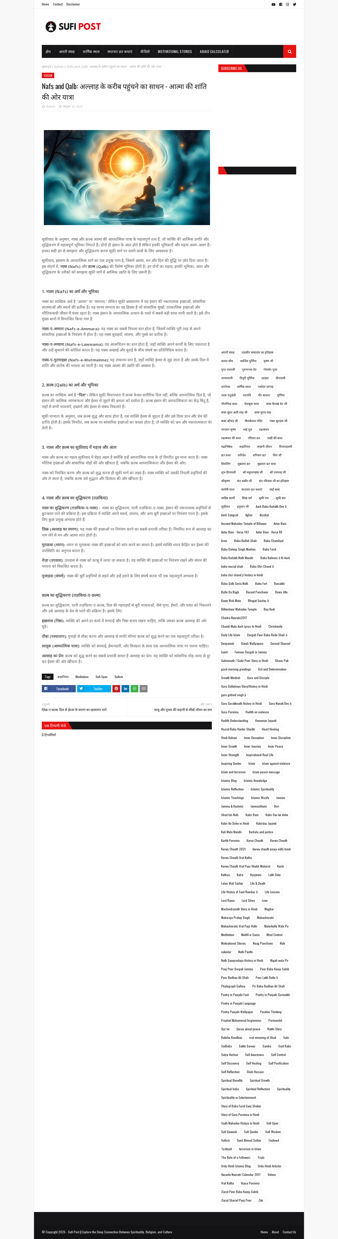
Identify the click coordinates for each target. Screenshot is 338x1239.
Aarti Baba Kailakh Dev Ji (271, 506)
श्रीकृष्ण (225, 480)
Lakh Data (274, 874)
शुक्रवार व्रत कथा (266, 463)
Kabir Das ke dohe (277, 815)
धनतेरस (225, 386)
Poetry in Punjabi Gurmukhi (273, 994)
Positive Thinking (271, 1012)
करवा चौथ (227, 360)
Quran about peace (248, 1029)
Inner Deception (254, 737)
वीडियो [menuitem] (145, 51)
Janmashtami (259, 806)
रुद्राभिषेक (226, 446)
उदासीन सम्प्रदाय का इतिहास (257, 352)
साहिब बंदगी (228, 498)
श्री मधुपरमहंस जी (253, 472)
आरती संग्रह (227, 352)
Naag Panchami (263, 943)
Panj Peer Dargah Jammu (237, 969)
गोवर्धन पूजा (270, 369)
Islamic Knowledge (255, 780)
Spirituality (283, 1089)
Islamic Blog (229, 780)
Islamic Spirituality (262, 789)
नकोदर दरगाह (265, 386)
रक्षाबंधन (264, 429)
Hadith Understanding (234, 720)
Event (224, 652)
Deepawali (227, 643)
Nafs (282, 943)
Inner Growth (229, 746)
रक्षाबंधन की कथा (231, 438)
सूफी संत (281, 498)
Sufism (59, 66)
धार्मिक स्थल (244, 386)
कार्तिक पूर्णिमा (248, 360)
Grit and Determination (272, 669)
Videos (272, 1174)
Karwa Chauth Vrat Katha (236, 857)
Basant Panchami (257, 592)
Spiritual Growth (260, 1080)
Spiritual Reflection (258, 1089)
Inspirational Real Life (259, 755)
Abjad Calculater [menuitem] (214, 51)
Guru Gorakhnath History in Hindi (241, 703)
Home (45, 4)
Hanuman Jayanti (265, 720)
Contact (58, 4)
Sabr (286, 1037)
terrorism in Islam (250, 1149)
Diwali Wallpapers (252, 643)
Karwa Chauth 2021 (233, 849)
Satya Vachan (229, 1054)
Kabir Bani (252, 815)
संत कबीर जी (244, 480)
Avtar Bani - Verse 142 (235, 532)
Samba (266, 1046)
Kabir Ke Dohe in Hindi (235, 823)
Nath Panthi (245, 952)
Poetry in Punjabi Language (238, 1003)
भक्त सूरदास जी (278, 420)
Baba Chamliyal (273, 540)
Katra (240, 874)
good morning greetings (236, 669)
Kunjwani (255, 874)
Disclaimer (73, 4)
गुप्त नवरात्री (228, 369)
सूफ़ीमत (225, 506)
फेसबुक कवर (251, 403)
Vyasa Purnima (250, 1183)
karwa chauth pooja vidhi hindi (272, 849)
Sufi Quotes (251, 1131)
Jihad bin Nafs (230, 815)
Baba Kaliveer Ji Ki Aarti (275, 558)
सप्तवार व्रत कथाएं (251, 489)
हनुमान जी (243, 506)
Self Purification (278, 1063)
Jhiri (276, 806)
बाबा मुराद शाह (262, 412)
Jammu (280, 797)
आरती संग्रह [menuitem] (67, 51)
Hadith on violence (257, 712)
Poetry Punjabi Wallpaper (237, 1012)
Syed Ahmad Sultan (249, 1140)
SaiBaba (226, 1046)
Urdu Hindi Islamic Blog (236, 1166)
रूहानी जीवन (264, 446)
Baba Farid (269, 549)
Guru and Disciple (258, 677)
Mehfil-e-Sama (250, 934)
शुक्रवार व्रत (244, 463)
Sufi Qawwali (229, 1131)
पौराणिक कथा (229, 403)
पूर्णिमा (281, 395)
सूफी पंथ (264, 498)
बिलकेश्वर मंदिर (253, 420)
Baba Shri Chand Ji (262, 566)
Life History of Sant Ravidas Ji (239, 892)
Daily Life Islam (230, 635)
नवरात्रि (247, 395)
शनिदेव (242, 455)
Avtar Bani (280, 523)
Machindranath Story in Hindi (239, 909)
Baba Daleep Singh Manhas (238, 549)
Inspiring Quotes (231, 763)
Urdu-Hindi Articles (269, 1166)
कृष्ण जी (268, 360)
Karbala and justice (261, 832)
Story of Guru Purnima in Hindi (240, 1114)
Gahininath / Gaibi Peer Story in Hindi (244, 660)
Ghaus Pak (281, 660)
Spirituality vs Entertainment (238, 1097)
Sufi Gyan (101, 676)
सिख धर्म (247, 498)
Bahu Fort (261, 583)
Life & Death (257, 883)
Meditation (82, 676)
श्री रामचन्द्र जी (278, 472)
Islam (251, 763)
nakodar (226, 952)
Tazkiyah (226, 1149)
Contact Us (289, 1232)
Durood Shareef (280, 643)
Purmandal (275, 1020)
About (275, 1232)
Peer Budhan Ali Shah (235, 977)
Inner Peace (275, 746)
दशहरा (265, 378)
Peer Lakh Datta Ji (267, 977)
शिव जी (277, 455)
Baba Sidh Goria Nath (234, 583)
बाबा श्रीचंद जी (229, 420)
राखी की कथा (274, 438)
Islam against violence (276, 763)
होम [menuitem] (48, 51)
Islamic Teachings (232, 797)
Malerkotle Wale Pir (276, 926)
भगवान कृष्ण (228, 429)
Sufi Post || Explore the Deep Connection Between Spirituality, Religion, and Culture (120, 1232)
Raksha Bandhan (231, 1037)
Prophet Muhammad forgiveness (241, 1020)
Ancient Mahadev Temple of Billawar (244, 523)
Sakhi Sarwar (247, 1046)
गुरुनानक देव (249, 369)
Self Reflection (230, 1071)
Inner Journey (252, 746)
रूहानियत (63, 676)
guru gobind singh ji (233, 695)
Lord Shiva (248, 900)
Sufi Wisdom (273, 1131)
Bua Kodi (269, 609)
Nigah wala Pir (279, 960)
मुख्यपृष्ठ (46, 66)
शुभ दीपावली (228, 472)
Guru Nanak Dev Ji (280, 703)
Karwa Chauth (278, 840)
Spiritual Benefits (232, 1080)
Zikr (261, 1200)
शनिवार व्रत (259, 455)
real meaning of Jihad (262, 1037)
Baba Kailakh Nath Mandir (237, 558)
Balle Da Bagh (230, 592)
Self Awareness (254, 1054)
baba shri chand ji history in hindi (242, 575)
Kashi (280, 866)
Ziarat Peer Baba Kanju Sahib (239, 1191)
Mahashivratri (265, 917)
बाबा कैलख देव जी (276, 403)
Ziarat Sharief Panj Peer (236, 1200)
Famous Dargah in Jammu (251, 652)
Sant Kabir (284, 1046)
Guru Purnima (230, 712)
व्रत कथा (226, 455)
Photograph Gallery (233, 986)
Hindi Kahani (229, 737)
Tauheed (273, 1140)
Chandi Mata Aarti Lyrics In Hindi (241, 626)
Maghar (269, 909)
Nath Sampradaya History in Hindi (242, 960)
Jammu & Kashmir (232, 806)
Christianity (275, 626)
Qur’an (225, 1029)
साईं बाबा (274, 489)
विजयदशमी (285, 446)
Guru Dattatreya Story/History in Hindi (244, 686)
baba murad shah (232, 566)
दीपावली (280, 378)
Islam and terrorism (233, 772)
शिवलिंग (226, 463)
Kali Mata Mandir (231, 832)
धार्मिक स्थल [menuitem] (91, 51)
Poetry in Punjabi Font (235, 994)
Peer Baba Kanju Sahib (274, 969)
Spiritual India (230, 1089)
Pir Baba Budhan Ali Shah (268, 986)
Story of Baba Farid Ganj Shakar (241, 1106)
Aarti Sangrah (229, 515)
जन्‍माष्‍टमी (227, 378)
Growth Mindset (230, 677)
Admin (50, 106)
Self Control (278, 1054)
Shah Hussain (255, 1071)
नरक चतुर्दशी (228, 395)
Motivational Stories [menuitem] (175, 51)
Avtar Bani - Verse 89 (269, 532)
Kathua (225, 874)
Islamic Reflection (232, 789)
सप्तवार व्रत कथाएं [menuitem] (120, 51)
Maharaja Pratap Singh (235, 917)
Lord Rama (228, 900)
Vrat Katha (227, 1183)
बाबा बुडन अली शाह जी (234, 412)
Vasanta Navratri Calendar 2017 (241, 1174)
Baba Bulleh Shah (245, 540)
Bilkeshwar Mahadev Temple (239, 609)
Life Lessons (272, 892)
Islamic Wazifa (260, 797)
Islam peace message (266, 772)
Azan (224, 540)
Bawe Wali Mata (231, 600)
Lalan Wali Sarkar (232, 883)
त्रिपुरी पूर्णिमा (247, 378)
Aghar (249, 515)
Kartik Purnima (230, 840)
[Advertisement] (201, 26)
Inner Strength (230, 755)
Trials (261, 1157)
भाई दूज (247, 429)
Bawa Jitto (281, 592)
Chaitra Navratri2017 (234, 617)
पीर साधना (264, 395)
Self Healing (253, 1063)
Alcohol (264, 515)
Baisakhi (279, 583)
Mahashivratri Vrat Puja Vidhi (239, 926)
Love (265, 900)
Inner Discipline (281, 737)
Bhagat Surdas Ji (258, 600)
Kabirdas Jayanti (266, 823)
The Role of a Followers (236, 1157)
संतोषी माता (227, 489)
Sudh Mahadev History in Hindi (240, 1123)
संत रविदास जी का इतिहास (274, 480)
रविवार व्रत (254, 438)
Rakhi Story (274, 1029)
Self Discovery (230, 1063)
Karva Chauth (255, 840)
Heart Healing (270, 729)
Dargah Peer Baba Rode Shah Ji (267, 635)
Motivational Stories (233, 943)
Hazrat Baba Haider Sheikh (238, 729)
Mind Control (274, 934)
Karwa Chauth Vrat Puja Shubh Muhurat (245, 866)
